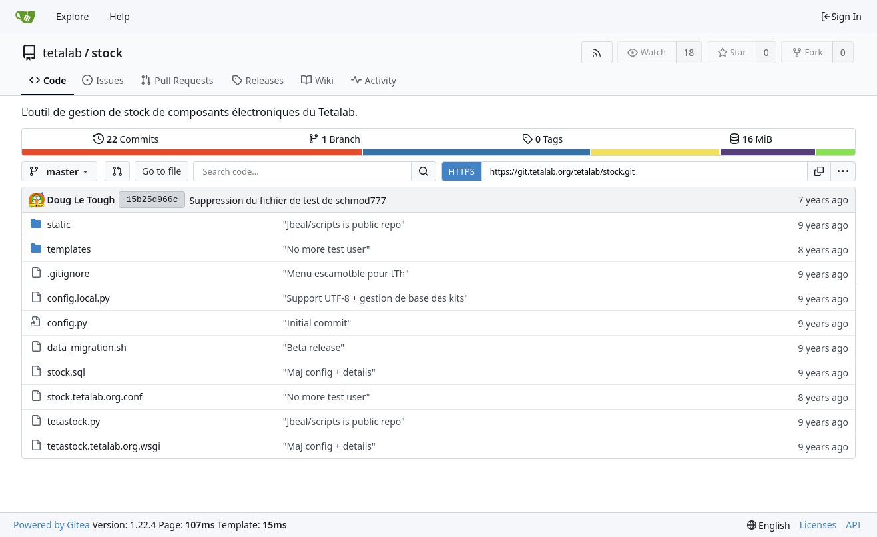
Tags (542, 139)
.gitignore (68, 273)
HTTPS (462, 171)
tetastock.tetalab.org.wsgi (103, 446)
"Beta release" (313, 347)
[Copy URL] (819, 171)
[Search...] (423, 171)
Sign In (841, 16)
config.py (67, 322)
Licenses (818, 524)
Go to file (161, 171)
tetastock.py (74, 421)
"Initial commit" (317, 322)
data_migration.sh (87, 347)
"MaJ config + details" (329, 372)
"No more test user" (326, 249)
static (59, 224)
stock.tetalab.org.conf (95, 396)
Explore (72, 16)
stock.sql (66, 372)
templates (69, 249)
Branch (334, 139)
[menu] (843, 171)
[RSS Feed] (597, 52)
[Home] (25, 17)
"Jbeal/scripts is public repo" (344, 224)
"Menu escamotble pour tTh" (346, 273)
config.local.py (78, 298)
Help (119, 16)
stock (107, 52)
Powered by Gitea (51, 524)
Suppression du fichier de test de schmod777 (287, 200)
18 (688, 52)
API (853, 524)
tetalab (62, 52)
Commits (125, 139)
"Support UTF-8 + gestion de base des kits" (375, 298)
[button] (117, 171)
